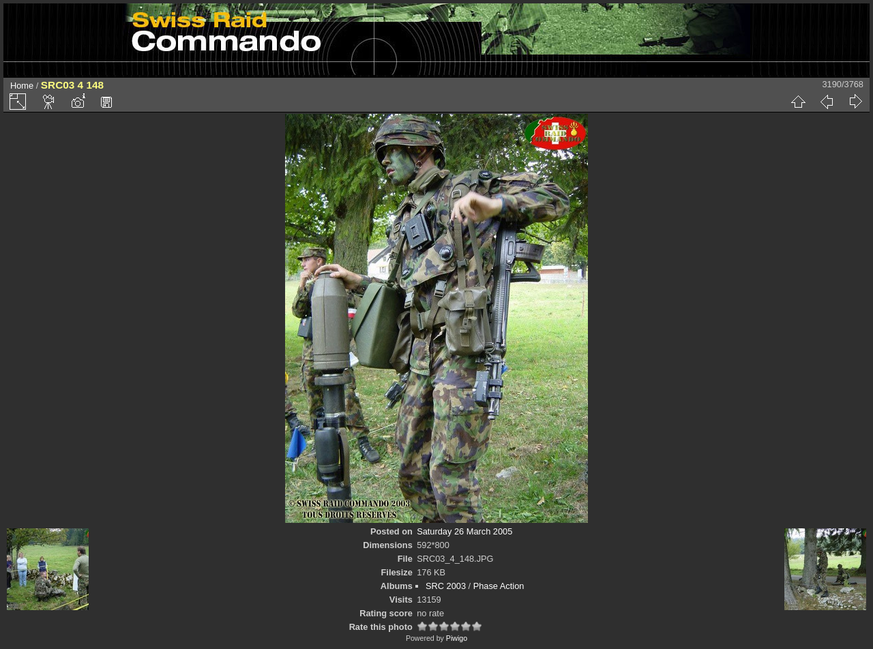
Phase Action (498, 586)
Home (21, 85)
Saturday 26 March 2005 (464, 531)
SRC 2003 (446, 586)
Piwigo (456, 638)
